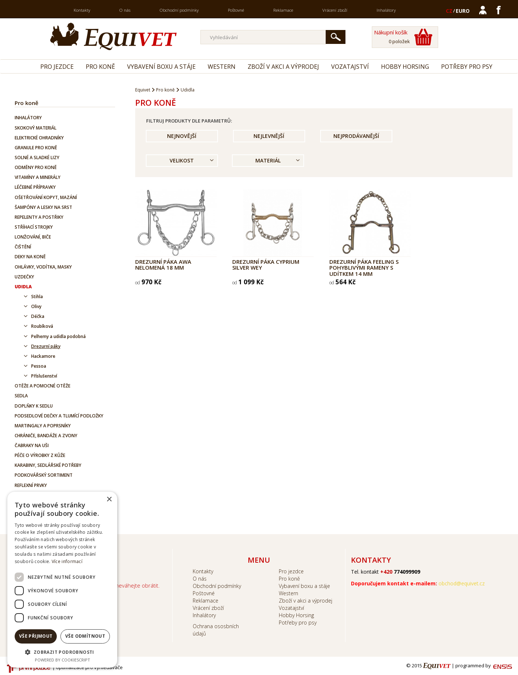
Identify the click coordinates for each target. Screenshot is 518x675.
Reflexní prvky (31, 485)
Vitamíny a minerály (37, 177)
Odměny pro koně (36, 167)
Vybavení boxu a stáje (161, 67)
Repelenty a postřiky (39, 217)
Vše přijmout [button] (36, 636)
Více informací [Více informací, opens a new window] (67, 561)
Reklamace (283, 10)
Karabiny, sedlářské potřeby (48, 465)
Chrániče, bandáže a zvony (46, 435)
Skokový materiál (35, 128)
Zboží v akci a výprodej (283, 67)
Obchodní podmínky (179, 10)
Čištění (23, 247)
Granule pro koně (36, 148)
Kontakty (82, 10)
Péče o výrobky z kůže (40, 455)
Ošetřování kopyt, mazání (46, 197)
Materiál (268, 160)
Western (222, 67)
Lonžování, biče (33, 237)
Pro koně (100, 67)
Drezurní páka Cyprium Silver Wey (265, 264)
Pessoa (38, 366)
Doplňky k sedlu (34, 406)
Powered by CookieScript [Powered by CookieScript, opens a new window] (62, 660)
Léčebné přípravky (35, 187)
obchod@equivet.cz (462, 583)
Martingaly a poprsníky (43, 426)
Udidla (23, 287)
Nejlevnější (269, 135)
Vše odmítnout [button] (85, 636)
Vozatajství (350, 67)
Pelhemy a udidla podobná (58, 336)
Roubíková (42, 326)
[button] (62, 651)
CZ (449, 10)
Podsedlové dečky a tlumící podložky (59, 416)
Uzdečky (24, 277)
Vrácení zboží (334, 10)
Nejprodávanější (356, 135)
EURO (463, 10)
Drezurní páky (45, 346)
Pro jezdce (57, 67)
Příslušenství (44, 376)
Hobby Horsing (405, 67)
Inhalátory (386, 10)
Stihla (37, 296)
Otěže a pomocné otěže (42, 386)
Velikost (182, 160)
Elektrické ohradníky (39, 138)
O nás (124, 10)
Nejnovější (181, 135)
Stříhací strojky (34, 227)
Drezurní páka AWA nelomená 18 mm (163, 264)
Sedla (21, 396)
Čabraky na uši (32, 445)
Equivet (142, 90)
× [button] (109, 499)
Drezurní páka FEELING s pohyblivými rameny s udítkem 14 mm (364, 267)
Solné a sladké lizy (37, 157)
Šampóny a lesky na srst (43, 207)
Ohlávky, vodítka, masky (43, 267)
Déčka (37, 316)
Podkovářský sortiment (44, 475)
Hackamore (43, 356)
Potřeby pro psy (466, 67)
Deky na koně (30, 257)
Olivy (36, 306)
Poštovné (236, 10)
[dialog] (62, 580)
